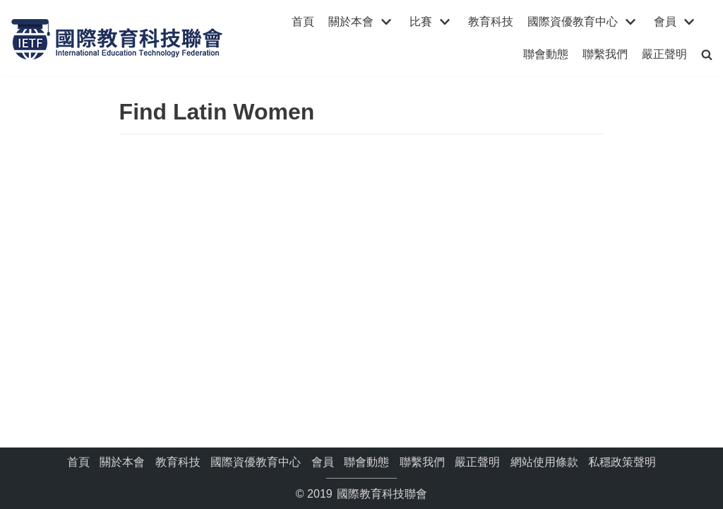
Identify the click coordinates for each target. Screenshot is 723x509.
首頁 (303, 22)
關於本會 (122, 462)
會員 (322, 462)
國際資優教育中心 (255, 462)
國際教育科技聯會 (380, 494)
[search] (706, 54)
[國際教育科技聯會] (116, 37)
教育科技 (490, 22)
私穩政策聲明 (622, 462)
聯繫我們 (605, 54)
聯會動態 (545, 54)
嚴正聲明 (664, 54)
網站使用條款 (544, 462)
